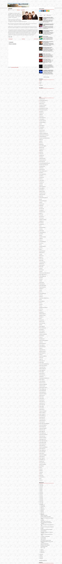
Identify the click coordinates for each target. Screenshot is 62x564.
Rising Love (41, 321)
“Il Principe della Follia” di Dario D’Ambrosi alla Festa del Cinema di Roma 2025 (48, 18)
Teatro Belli (41, 376)
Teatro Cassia (41, 379)
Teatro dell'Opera (42, 390)
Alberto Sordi (41, 103)
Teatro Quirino (42, 429)
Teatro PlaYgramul (42, 426)
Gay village (41, 210)
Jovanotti (41, 233)
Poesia (41, 304)
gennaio (42, 552)
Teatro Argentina (42, 370)
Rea (40, 318)
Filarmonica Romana (42, 200)
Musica (41, 82)
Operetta (41, 277)
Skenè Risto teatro (42, 343)
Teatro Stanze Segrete (43, 440)
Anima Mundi (41, 119)
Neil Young (41, 269)
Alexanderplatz (42, 106)
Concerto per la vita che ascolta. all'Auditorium (47, 526)
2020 (41, 490)
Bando (40, 141)
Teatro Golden (42, 404)
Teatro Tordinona (42, 448)
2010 (41, 504)
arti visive (41, 128)
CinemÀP (41, 172)
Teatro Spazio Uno (42, 439)
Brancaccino (41, 147)
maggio (42, 514)
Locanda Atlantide (42, 246)
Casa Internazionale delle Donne (44, 163)
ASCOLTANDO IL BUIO (44, 546)
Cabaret (41, 153)
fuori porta (41, 208)
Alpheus (41, 114)
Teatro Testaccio (42, 445)
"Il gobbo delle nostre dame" (45, 543)
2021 (41, 489)
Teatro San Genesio (42, 437)
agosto (42, 510)
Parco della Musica (42, 293)
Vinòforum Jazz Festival (44, 515)
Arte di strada (41, 125)
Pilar (40, 299)
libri (40, 244)
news (40, 271)
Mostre (41, 257)
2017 (41, 494)
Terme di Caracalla (42, 464)
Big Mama (41, 144)
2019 (41, 492)
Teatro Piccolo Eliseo (43, 425)
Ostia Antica (41, 282)
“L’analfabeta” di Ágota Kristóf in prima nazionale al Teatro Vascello (48, 70)
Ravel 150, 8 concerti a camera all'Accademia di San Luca (47, 47)
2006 (41, 558)
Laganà (41, 238)
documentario (41, 188)
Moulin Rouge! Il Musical (46, 59)
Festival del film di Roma (43, 197)
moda (40, 254)
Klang (40, 235)
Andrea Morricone (42, 117)
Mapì (40, 249)
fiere (40, 199)
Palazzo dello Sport (42, 285)
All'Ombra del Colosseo (43, 109)
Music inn (41, 258)
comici (40, 178)
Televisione (41, 85)
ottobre (42, 507)
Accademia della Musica (43, 100)
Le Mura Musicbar (42, 241)
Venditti (41, 470)
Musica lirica (41, 263)
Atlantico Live (41, 131)
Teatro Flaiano (42, 401)
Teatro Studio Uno (42, 442)
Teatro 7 (41, 359)
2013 (41, 500)
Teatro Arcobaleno (42, 368)
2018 (41, 493)
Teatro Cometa (42, 381)
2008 (41, 555)
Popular (41, 15)
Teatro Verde (41, 453)
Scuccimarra (41, 335)
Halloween (41, 221)
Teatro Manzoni (42, 417)
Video (40, 473)
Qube (40, 310)
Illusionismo (41, 224)
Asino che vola (42, 130)
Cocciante (41, 175)
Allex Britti (41, 111)
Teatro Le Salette (42, 412)
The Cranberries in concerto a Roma (46, 540)
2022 (41, 488)
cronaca (41, 183)
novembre (42, 506)
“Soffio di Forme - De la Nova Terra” (46, 521)
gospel (40, 213)
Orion (40, 279)
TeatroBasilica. (42, 459)
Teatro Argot (41, 371)
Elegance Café (42, 191)
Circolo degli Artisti (42, 174)
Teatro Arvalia (41, 373)
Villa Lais (41, 475)
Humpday (10, 8)
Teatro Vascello (42, 451)
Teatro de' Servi (42, 382)
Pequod (41, 296)
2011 (41, 502)
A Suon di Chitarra (43, 537)
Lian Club (41, 243)
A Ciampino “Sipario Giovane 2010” (46, 516)
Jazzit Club (41, 230)
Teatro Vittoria (42, 456)
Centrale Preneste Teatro (43, 164)
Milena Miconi (41, 252)
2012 (41, 501)
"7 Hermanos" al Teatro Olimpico (45, 536)
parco (40, 291)
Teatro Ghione (42, 403)
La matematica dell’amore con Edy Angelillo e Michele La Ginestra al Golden (48, 25)
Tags (44, 15)
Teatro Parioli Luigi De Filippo (44, 423)
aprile (41, 549)
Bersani (41, 142)
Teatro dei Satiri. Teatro (43, 387)
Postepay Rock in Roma (43, 307)
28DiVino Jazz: (42, 98)
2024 (41, 485)
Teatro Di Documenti (42, 393)
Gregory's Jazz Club (42, 219)
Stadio (40, 348)
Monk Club (41, 255)
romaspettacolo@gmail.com (43, 560)
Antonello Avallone (42, 120)
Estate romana (42, 194)
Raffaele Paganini (42, 313)
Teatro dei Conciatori (42, 384)
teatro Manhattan (42, 415)
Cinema (41, 80)
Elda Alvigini (41, 189)
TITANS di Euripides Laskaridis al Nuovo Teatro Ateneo (48, 31)
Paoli (40, 290)
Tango (40, 354)
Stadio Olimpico (42, 349)
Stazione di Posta (42, 351)
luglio (41, 511)
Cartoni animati (42, 158)
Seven (40, 337)
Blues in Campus (45, 36)
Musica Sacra (41, 265)
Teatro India (41, 406)
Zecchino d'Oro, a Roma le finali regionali (46, 529)
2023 (41, 486)
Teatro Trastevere (42, 450)
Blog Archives (49, 15)
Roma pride (41, 329)
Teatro (40, 83)
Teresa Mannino (42, 462)
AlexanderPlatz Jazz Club (43, 108)
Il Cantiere (41, 222)
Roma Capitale (42, 326)
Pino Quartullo (42, 301)
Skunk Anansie (42, 345)
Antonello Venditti (42, 122)
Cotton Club (41, 180)
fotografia (41, 205)
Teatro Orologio (42, 420)
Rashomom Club (42, 315)
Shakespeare (41, 338)
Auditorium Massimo (42, 136)
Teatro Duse (41, 398)
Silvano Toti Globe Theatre (43, 340)
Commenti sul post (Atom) (14, 67)
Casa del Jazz (42, 161)
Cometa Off (41, 177)
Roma (40, 324)
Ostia (40, 280)
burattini (41, 152)
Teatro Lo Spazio (42, 414)
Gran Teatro (41, 216)
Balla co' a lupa (43, 547)
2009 (41, 554)
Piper (40, 302)
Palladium (41, 288)
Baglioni (41, 139)
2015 (41, 497)
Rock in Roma (42, 323)
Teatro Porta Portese (42, 428)
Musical (41, 266)
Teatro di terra (42, 395)
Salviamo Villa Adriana (43, 334)
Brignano (41, 150)
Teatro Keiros (41, 409)
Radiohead (41, 312)
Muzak (40, 268)
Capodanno (41, 155)
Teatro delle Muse (42, 392)
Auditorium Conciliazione (43, 133)
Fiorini (40, 202)
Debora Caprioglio (42, 186)
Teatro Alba (41, 362)
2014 (41, 498)
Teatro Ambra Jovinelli (43, 365)
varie (40, 467)
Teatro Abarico (42, 360)
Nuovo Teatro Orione (42, 274)
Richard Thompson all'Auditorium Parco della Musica (48, 42)
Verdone (41, 472)
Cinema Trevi (41, 169)
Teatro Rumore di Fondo (43, 434)
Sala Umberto (41, 332)
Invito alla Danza (42, 227)
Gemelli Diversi (42, 211)
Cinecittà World (42, 166)
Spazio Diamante (42, 346)
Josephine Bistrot (42, 232)
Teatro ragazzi (42, 431)
